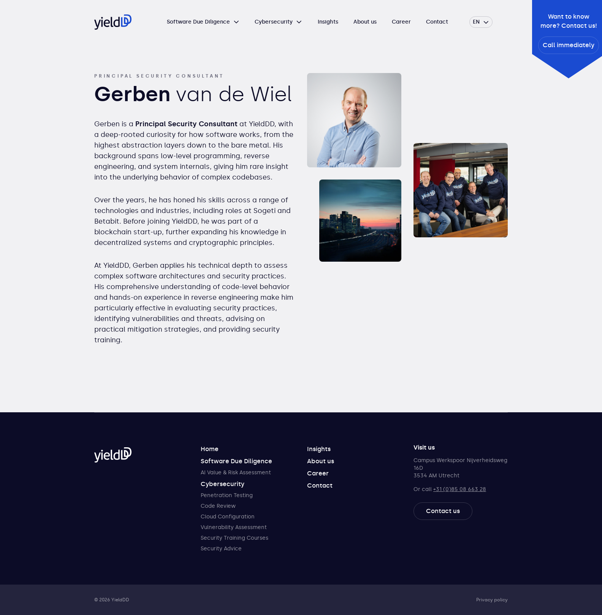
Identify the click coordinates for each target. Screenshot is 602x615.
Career (401, 22)
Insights (328, 22)
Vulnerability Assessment (234, 527)
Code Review (218, 506)
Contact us (443, 511)
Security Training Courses (234, 538)
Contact (437, 22)
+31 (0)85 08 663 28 (459, 489)
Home (210, 449)
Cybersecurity (274, 22)
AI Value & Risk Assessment (236, 472)
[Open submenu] (236, 22)
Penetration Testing (227, 495)
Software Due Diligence (198, 22)
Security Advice (221, 548)
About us (365, 22)
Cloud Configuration (228, 516)
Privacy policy (492, 599)
